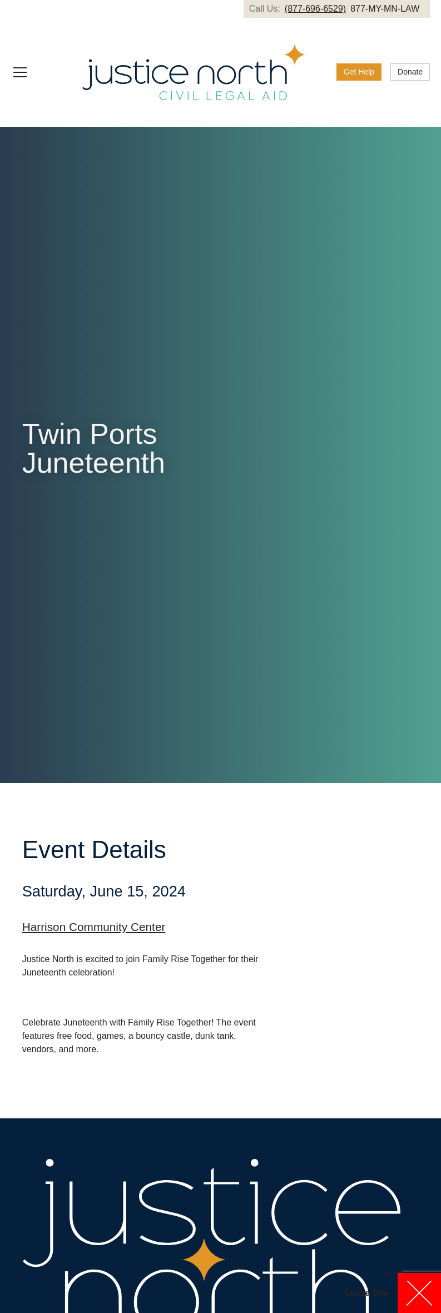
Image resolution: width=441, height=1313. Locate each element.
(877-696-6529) (315, 8)
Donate (410, 71)
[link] (358, 72)
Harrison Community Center (94, 926)
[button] (36, 72)
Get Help (359, 71)
